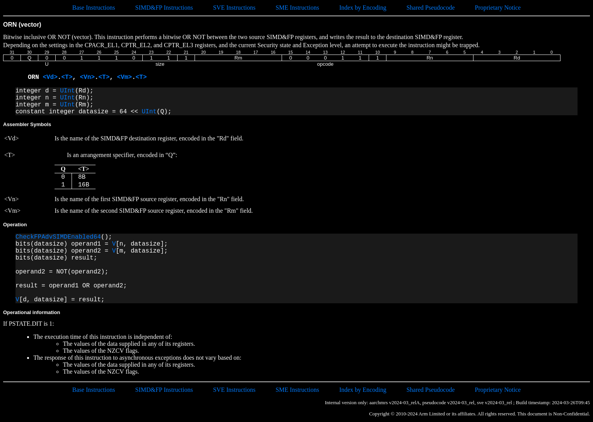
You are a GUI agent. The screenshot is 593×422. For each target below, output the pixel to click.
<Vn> (87, 77)
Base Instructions (93, 7)
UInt (67, 90)
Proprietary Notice (498, 7)
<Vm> (124, 77)
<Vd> (50, 77)
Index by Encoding (362, 7)
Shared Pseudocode (431, 7)
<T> (66, 77)
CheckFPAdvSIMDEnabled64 (58, 237)
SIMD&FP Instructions (164, 7)
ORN (35, 77)
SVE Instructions (234, 7)
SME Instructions (297, 7)
